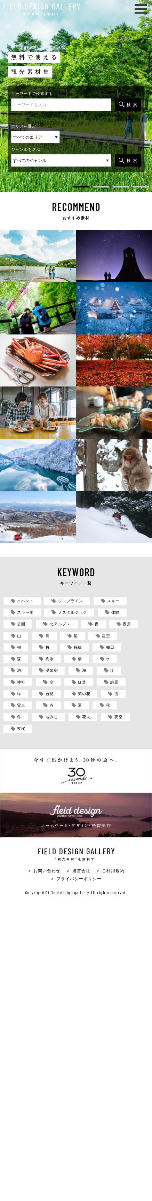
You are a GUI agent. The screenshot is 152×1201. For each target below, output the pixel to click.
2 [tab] (101, 188)
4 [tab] (141, 188)
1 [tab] (81, 188)
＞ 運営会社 (78, 870)
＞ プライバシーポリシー (76, 878)
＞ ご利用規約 (110, 870)
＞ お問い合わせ (44, 870)
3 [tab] (121, 188)
